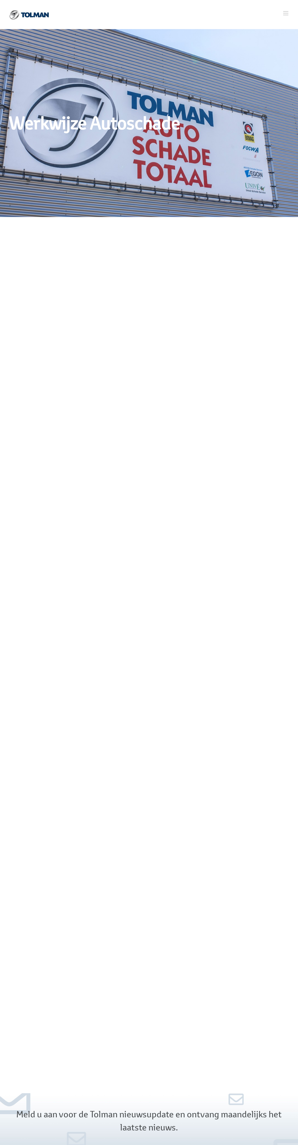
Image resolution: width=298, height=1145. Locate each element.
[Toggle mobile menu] (286, 13)
